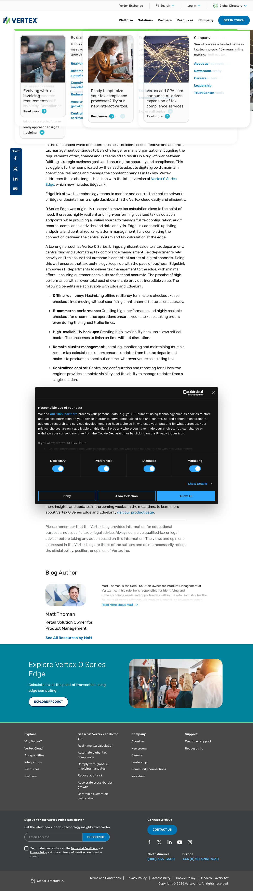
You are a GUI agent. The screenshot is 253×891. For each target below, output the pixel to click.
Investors (138, 776)
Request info (194, 748)
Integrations (33, 762)
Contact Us (162, 829)
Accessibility (161, 878)
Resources (185, 20)
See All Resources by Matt (68, 638)
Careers (136, 755)
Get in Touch (234, 20)
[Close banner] (213, 392)
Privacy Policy (38, 852)
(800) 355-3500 (161, 859)
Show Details (197, 483)
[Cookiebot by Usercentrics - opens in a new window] (185, 393)
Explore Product (48, 701)
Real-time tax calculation (95, 745)
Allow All (185, 496)
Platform (126, 20)
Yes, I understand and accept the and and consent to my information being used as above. (66, 852)
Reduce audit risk (90, 775)
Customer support (198, 741)
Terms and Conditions (84, 848)
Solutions (145, 20)
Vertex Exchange (131, 6)
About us (137, 741)
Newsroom (139, 748)
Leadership (139, 762)
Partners (165, 20)
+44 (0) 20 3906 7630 (200, 859)
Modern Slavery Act (215, 878)
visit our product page (135, 512)
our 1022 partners (63, 414)
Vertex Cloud (33, 748)
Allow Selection (126, 496)
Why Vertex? (33, 741)
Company (205, 20)
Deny (67, 496)
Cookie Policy (185, 878)
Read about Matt (120, 605)
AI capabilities (34, 755)
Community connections (148, 769)
